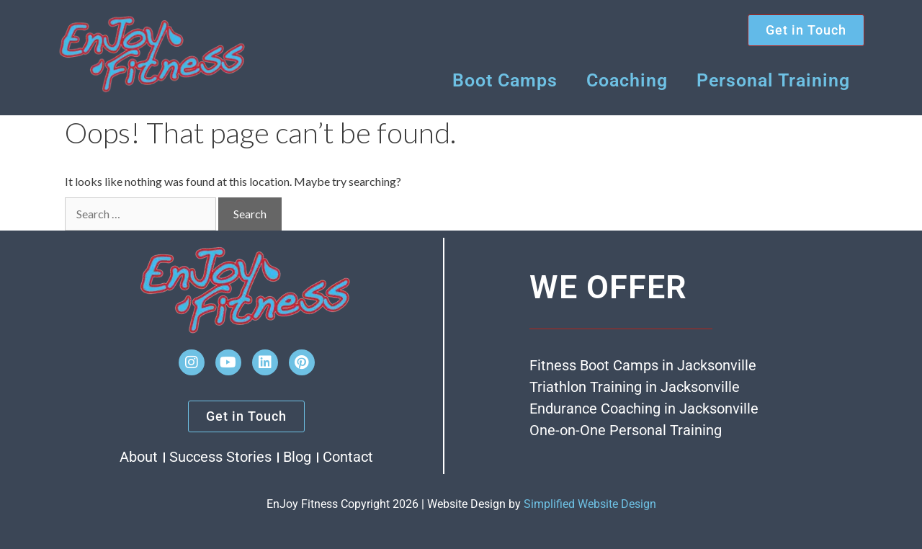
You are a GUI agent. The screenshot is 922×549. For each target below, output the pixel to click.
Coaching (627, 80)
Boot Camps (505, 80)
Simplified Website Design (590, 504)
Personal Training (773, 80)
